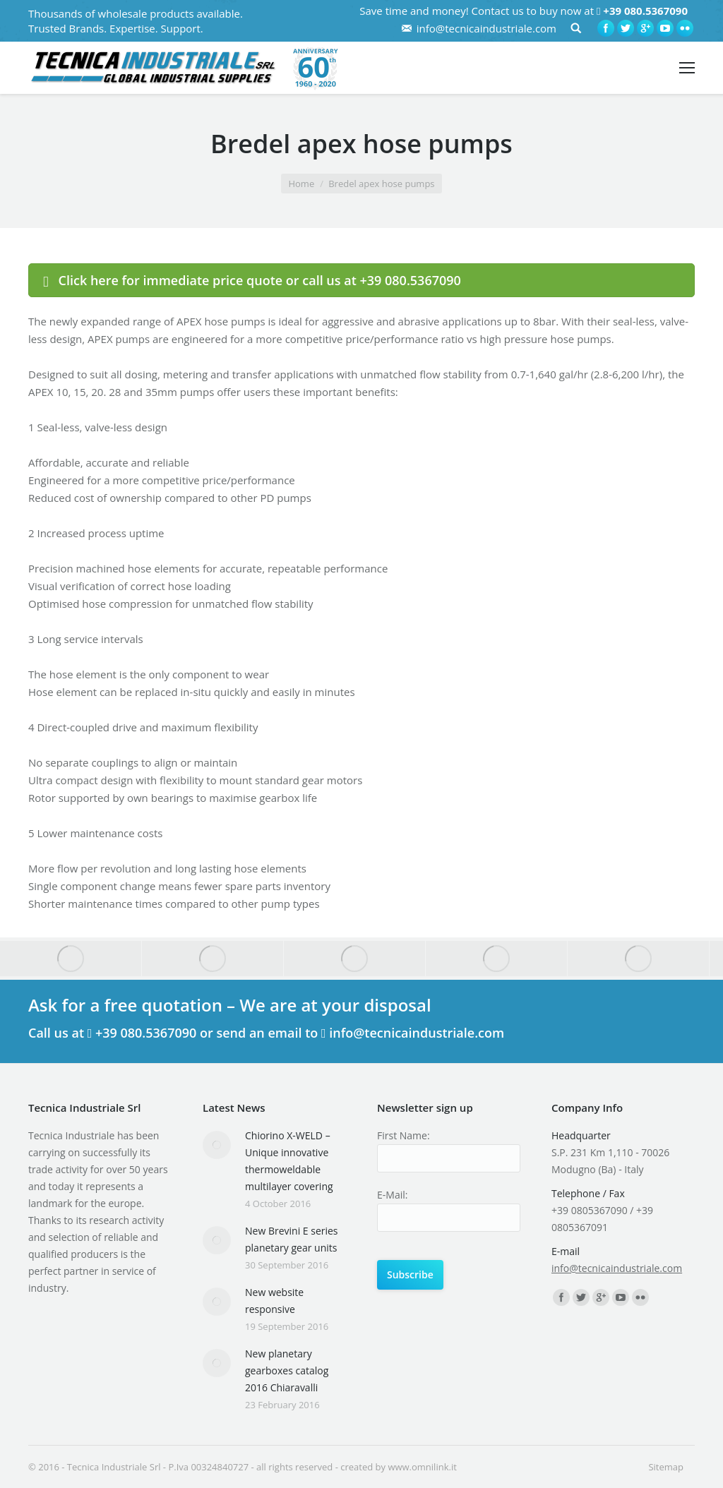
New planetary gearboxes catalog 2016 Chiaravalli (286, 1370)
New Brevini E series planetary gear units (291, 1239)
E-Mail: (392, 1194)
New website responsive (274, 1300)
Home (301, 183)
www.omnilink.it (422, 1466)
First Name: (403, 1135)
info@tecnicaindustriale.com (486, 28)
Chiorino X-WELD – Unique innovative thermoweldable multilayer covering (289, 1161)
